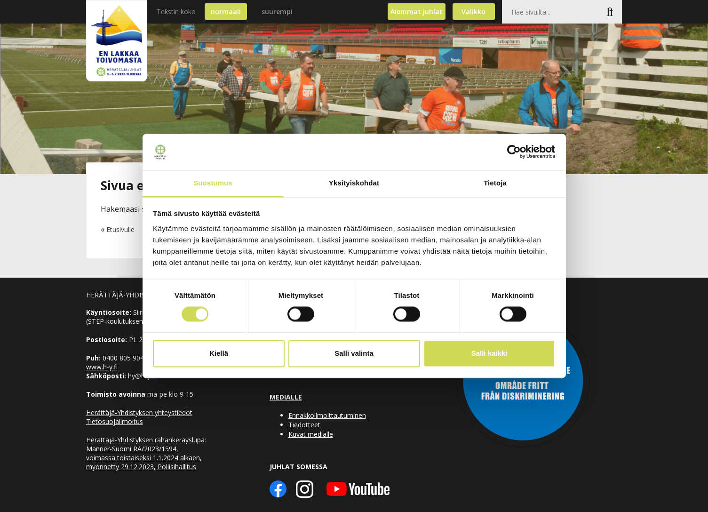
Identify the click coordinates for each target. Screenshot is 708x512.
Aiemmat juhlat (416, 11)
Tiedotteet (304, 424)
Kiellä (218, 353)
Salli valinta (354, 353)
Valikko (473, 11)
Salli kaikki (489, 353)
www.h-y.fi (102, 366)
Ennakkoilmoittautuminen (327, 415)
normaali (226, 11)
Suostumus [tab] (212, 183)
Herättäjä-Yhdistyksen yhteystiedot (139, 412)
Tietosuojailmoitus (114, 421)
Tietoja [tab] (495, 183)
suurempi (277, 11)
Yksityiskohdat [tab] (354, 183)
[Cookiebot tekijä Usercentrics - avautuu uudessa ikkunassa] (514, 152)
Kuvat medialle (310, 434)
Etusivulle (120, 229)
